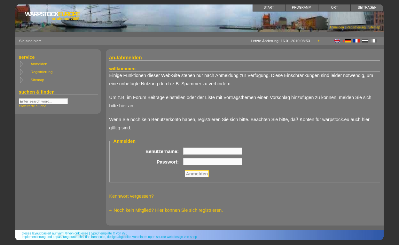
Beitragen (367, 7)
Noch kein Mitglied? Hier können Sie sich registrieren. (168, 210)
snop (193, 237)
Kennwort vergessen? (131, 196)
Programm (301, 7)
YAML (61, 233)
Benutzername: (162, 151)
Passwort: (168, 162)
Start (269, 7)
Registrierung (356, 27)
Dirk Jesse (81, 233)
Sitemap (374, 27)
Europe (52, 16)
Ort (334, 7)
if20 (124, 233)
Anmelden (336, 27)
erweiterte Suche (32, 106)
